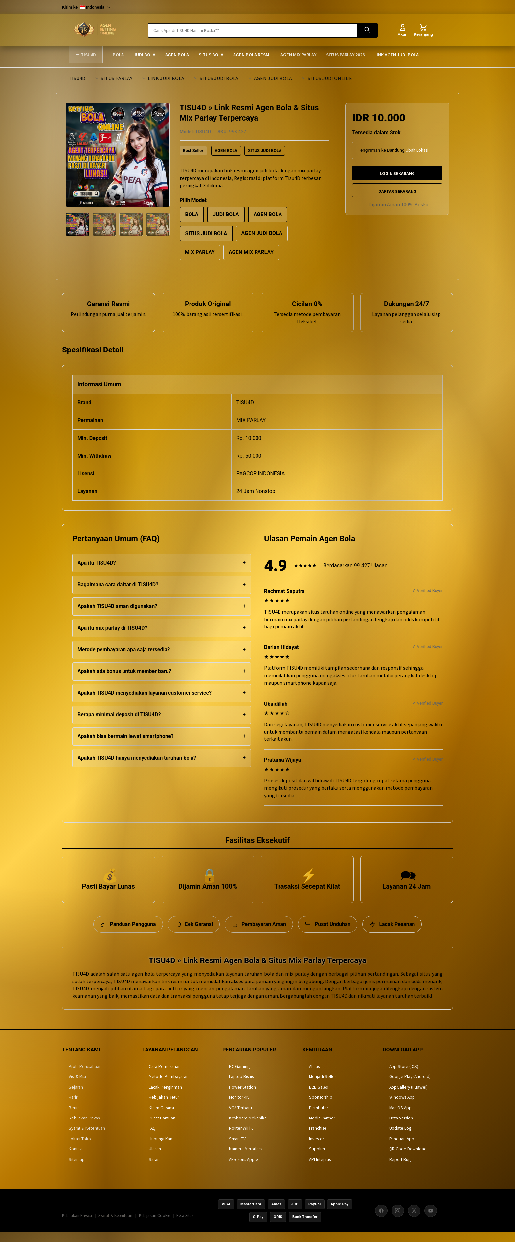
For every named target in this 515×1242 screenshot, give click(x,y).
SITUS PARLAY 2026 (345, 54)
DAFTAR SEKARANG (397, 191)
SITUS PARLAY (116, 78)
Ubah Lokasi (417, 150)
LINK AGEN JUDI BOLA (396, 54)
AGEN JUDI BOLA (273, 78)
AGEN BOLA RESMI (252, 54)
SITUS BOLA (211, 54)
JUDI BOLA (144, 54)
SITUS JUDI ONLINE (330, 78)
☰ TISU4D (86, 54)
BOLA (118, 54)
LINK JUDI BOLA (166, 78)
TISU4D (77, 78)
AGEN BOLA (177, 54)
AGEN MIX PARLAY (298, 54)
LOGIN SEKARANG (397, 173)
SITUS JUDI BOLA (219, 78)
